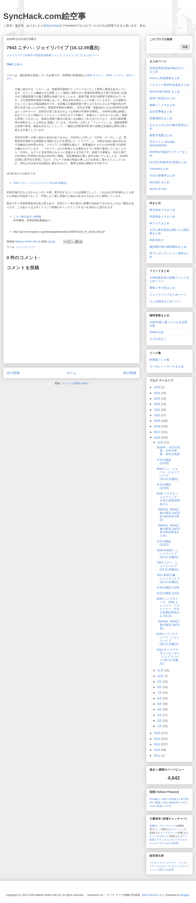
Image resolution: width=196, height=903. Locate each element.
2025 (157, 387)
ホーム (71, 373)
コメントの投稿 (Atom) (75, 383)
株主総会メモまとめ (162, 209)
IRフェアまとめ (159, 223)
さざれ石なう (158, 338)
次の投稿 (13, 373)
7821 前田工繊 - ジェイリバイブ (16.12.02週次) (168, 578)
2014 (157, 738)
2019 (157, 420)
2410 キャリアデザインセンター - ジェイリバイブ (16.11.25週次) (168, 656)
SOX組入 (174, 799)
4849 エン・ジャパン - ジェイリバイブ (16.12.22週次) (168, 474)
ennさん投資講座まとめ (164, 78)
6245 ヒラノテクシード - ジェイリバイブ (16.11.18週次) (168, 639)
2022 (157, 404)
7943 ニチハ (14, 64)
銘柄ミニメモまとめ (162, 105)
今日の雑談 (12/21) (164, 543)
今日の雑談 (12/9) (168, 587)
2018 (157, 426)
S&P (164, 799)
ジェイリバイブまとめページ (168, 294)
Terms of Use (157, 189)
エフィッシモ (179, 829)
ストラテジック (168, 832)
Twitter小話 (156, 332)
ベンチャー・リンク (175, 862)
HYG (183, 802)
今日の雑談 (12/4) (168, 593)
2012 (157, 749)
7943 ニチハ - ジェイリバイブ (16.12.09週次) (167, 566)
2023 (157, 398)
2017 (157, 432)
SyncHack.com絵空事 (44, 16)
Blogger (184, 894)
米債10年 (174, 802)
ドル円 (167, 806)
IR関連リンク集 (159, 359)
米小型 (184, 799)
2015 (157, 733)
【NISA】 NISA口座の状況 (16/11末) (168, 625)
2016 (157, 437)
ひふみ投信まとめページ (165, 301)
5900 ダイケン (95, 75)
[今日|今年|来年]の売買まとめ (168, 162)
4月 (160, 709)
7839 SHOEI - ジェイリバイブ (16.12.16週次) (167, 554)
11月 (160, 670)
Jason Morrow (149, 894)
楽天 (161, 869)
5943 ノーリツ (115, 75)
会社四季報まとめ (160, 111)
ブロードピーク (167, 825)
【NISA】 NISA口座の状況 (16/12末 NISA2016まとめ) (168, 530)
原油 (159, 806)
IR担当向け (156, 240)
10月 (160, 676)
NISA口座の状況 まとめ (164, 91)
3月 (160, 715)
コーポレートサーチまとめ (166, 366)
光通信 (153, 825)
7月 (160, 692)
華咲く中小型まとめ (162, 287)
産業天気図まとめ (160, 135)
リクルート (155, 862)
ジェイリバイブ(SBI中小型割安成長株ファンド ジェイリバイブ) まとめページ (53, 55)
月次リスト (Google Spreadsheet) (162, 143)
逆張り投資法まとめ (162, 98)
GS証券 (170, 869)
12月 (160, 442)
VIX (151, 802)
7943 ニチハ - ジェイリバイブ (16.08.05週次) (40, 182)
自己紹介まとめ (159, 182)
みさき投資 (172, 843)
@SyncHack (51, 25)
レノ (158, 829)
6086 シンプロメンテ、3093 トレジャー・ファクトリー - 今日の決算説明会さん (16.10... (168, 607)
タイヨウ (159, 843)
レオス (171, 839)
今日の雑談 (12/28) (164, 486)
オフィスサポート (159, 836)
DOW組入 (154, 799)
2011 (157, 755)
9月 (160, 681)
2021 (157, 409)
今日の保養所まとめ (162, 175)
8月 (160, 687)
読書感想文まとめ (160, 118)
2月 (160, 720)
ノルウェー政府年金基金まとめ (169, 84)
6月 (160, 698)
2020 (157, 415)
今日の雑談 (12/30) (164, 461)
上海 (164, 802)
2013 (157, 744)
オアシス (161, 839)
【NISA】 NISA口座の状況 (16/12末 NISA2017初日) (168, 514)
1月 (160, 726)
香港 (157, 802)
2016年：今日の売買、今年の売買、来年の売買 (168, 451)
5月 (160, 703)
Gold (152, 806)
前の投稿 (129, 373)
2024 (157, 393)
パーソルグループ (160, 866)
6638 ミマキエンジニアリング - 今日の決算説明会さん (168, 498)
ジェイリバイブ (25, 247)
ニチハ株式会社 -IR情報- (27, 216)
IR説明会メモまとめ (162, 216)
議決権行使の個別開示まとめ (168, 246)
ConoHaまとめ (158, 168)
